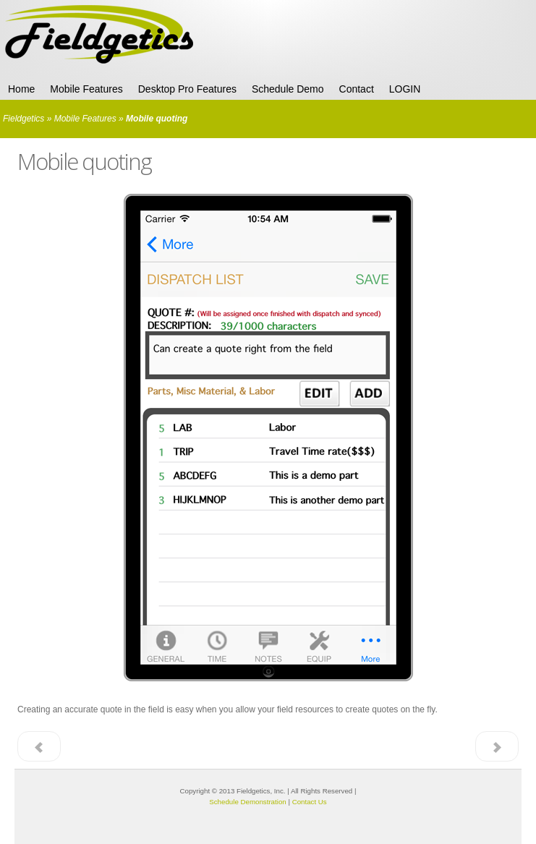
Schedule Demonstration (247, 802)
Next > (497, 746)
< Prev (39, 746)
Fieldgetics (23, 119)
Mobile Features (85, 119)
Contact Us (309, 802)
